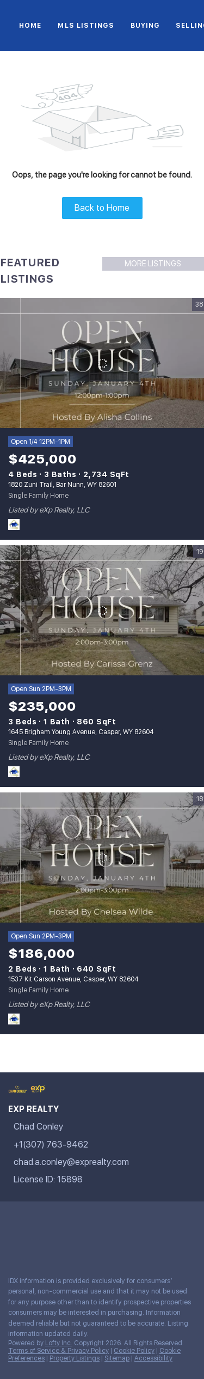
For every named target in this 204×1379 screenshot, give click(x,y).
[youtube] (143, 1220)
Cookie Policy (134, 1350)
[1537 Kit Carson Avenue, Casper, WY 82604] (102, 857)
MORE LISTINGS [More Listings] (153, 263)
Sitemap (116, 1358)
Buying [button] (145, 25)
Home (30, 25)
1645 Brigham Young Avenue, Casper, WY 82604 (81, 732)
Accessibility (153, 1358)
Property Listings (75, 1358)
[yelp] (100, 1220)
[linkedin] (35, 1220)
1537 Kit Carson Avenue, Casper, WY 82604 (73, 979)
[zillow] (78, 1220)
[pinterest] (13, 1244)
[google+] (35, 1244)
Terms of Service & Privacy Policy (58, 1350)
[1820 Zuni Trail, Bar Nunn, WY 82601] (102, 363)
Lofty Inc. (58, 1343)
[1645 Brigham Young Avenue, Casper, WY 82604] (102, 610)
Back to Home (102, 208)
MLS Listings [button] (86, 25)
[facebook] (13, 1220)
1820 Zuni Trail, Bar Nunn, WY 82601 (62, 485)
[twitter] (56, 1220)
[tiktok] (165, 1220)
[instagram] (122, 1220)
